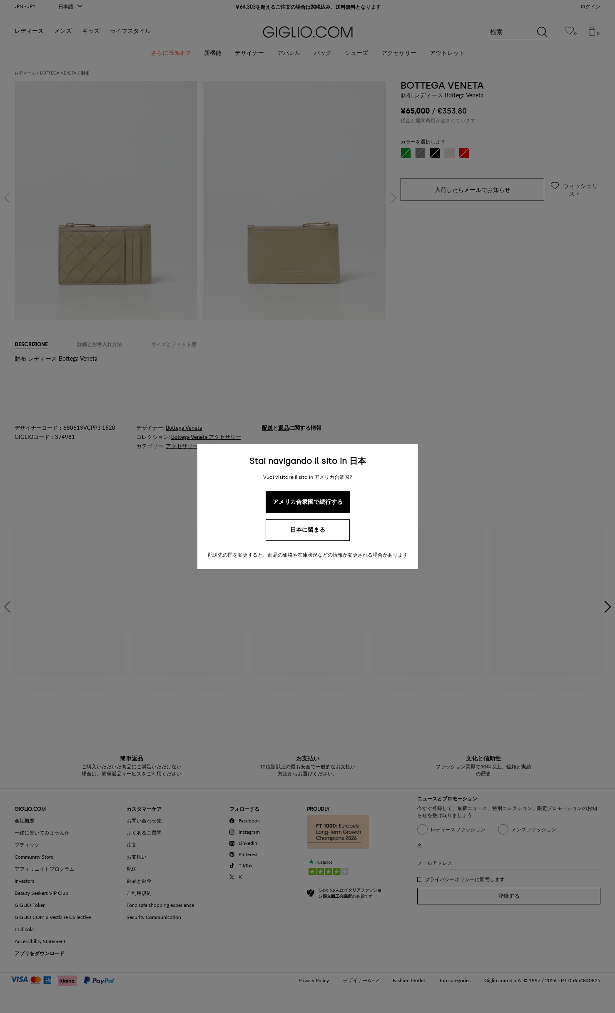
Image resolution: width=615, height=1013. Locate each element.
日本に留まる (307, 529)
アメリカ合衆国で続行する (308, 501)
